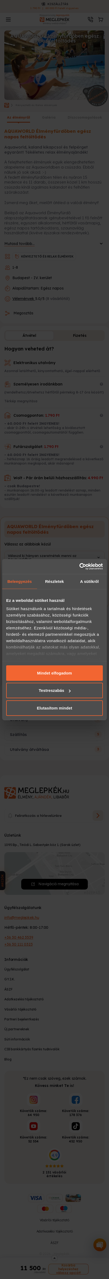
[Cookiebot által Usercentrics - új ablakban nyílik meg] (79, 566)
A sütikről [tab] (89, 581)
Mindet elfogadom (54, 672)
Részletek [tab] (54, 581)
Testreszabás (55, 690)
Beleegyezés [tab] (19, 581)
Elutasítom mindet (54, 707)
